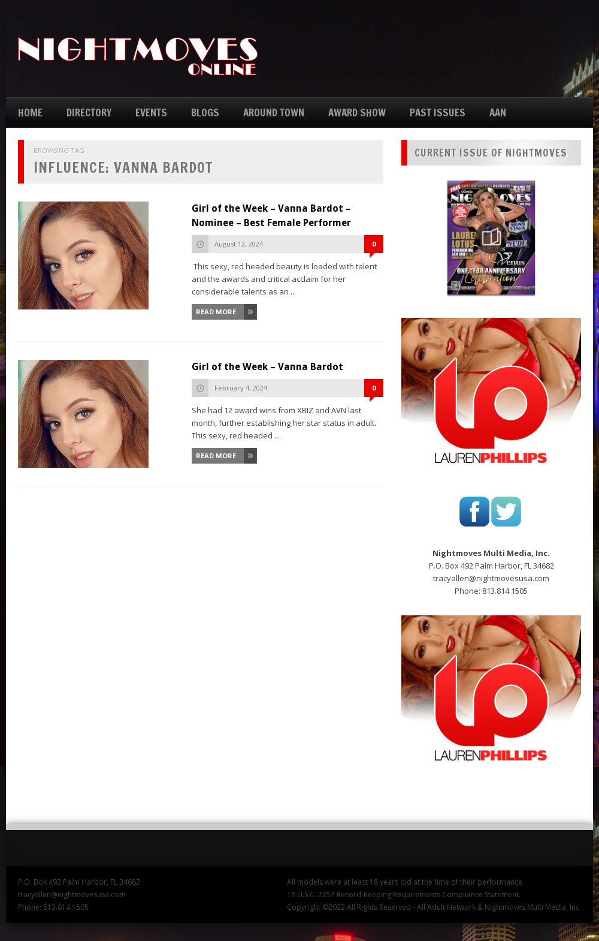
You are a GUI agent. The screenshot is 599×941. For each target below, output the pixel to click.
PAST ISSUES (437, 112)
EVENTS (151, 112)
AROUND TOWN (273, 112)
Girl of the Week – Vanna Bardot (267, 366)
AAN (497, 112)
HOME (30, 112)
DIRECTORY (88, 112)
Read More (216, 311)
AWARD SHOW (357, 112)
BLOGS (205, 112)
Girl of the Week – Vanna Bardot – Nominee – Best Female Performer (271, 216)
